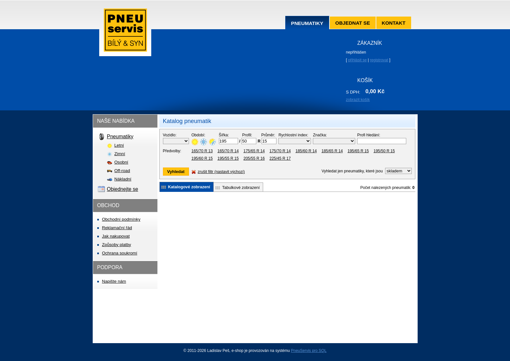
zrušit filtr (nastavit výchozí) (221, 171)
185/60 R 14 (306, 151)
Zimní (119, 153)
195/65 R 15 (358, 151)
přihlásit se (357, 60)
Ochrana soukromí (119, 253)
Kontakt (394, 23)
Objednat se (352, 23)
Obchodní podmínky (121, 219)
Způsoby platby (116, 244)
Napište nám (114, 281)
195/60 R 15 (202, 158)
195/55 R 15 (228, 158)
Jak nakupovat (116, 236)
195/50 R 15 (384, 151)
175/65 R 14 (254, 151)
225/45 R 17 (280, 158)
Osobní (121, 162)
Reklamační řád (117, 227)
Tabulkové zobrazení (241, 187)
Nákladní (122, 179)
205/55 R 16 (254, 158)
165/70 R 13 (202, 151)
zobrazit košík (358, 99)
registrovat (379, 60)
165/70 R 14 (228, 151)
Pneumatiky (307, 23)
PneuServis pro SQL (308, 350)
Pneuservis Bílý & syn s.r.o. (125, 32)
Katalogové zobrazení (189, 187)
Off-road (122, 170)
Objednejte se (122, 189)
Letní (119, 145)
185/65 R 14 (332, 151)
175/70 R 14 (280, 151)
